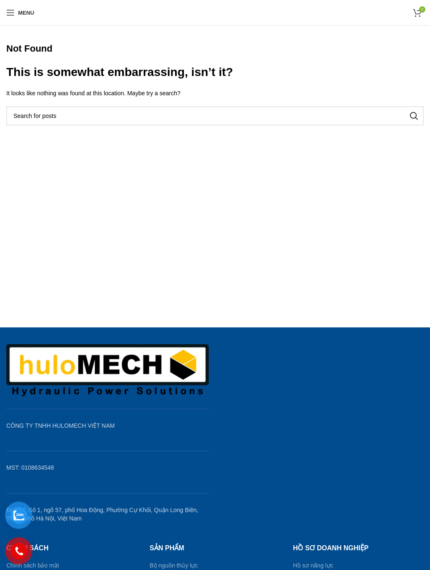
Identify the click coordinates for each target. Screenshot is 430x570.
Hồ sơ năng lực (313, 565)
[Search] (215, 116)
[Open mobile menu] (20, 12)
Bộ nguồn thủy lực (173, 565)
